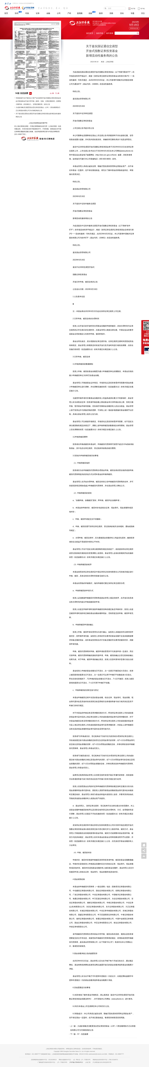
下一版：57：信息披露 (79, 1034)
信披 (90, 13)
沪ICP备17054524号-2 (76, 1062)
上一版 (52, 93)
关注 (143, 13)
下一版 (57, 93)
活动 (122, 13)
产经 (69, 13)
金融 (48, 13)
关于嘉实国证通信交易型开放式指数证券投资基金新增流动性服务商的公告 (38, 115)
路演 (101, 13)
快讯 (16, 13)
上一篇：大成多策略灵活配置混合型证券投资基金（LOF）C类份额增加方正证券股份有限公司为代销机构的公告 (103, 1028)
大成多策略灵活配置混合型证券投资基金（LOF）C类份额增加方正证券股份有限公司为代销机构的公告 (38, 108)
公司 (58, 13)
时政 (27, 13)
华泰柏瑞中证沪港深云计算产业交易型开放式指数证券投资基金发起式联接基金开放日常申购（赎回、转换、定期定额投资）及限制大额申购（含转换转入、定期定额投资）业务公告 (38, 101)
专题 (132, 13)
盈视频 (79, 13)
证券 (37, 13)
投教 (111, 13)
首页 (6, 13)
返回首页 (89, 33)
